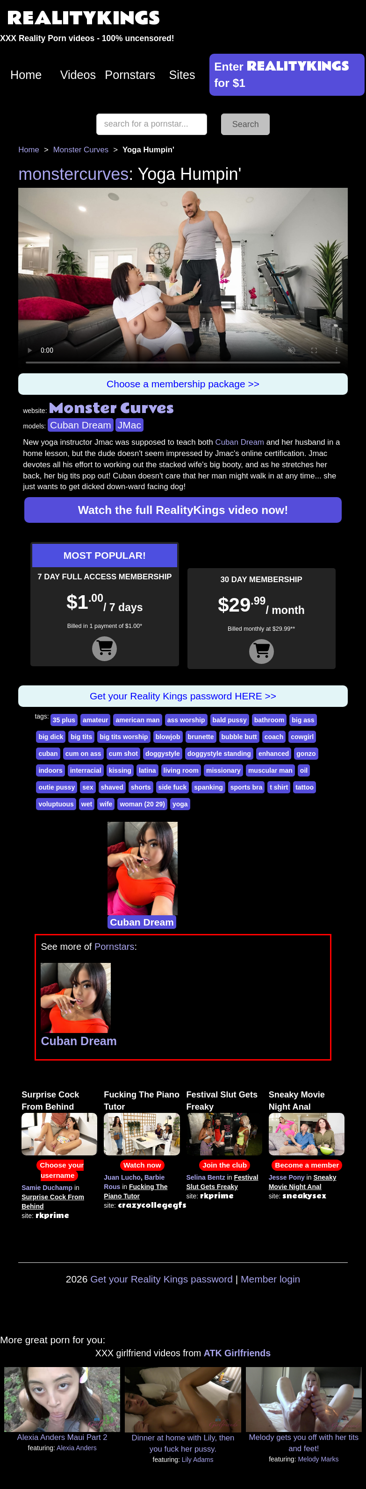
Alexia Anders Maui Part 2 (62, 1437)
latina (147, 770)
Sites (182, 74)
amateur (95, 720)
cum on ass (83, 753)
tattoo (304, 787)
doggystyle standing (219, 753)
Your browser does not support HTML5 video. (183, 280)
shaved (112, 787)
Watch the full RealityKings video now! (183, 510)
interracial (85, 770)
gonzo (306, 753)
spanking (208, 787)
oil (304, 770)
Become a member (307, 1165)
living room (181, 770)
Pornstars (130, 74)
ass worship (186, 720)
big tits (81, 737)
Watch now (142, 1165)
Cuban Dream (80, 425)
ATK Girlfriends (237, 1353)
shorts (141, 787)
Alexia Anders (77, 1448)
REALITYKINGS (83, 18)
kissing (120, 770)
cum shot (123, 753)
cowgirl (302, 737)
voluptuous (55, 804)
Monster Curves (80, 149)
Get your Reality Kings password (161, 1279)
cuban (47, 753)
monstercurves (73, 174)
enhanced (273, 753)
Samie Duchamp (47, 1187)
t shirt (279, 787)
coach (274, 737)
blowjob (168, 737)
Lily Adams (198, 1459)
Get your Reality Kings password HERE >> (183, 696)
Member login (270, 1279)
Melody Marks (318, 1459)
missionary (223, 770)
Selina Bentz (206, 1177)
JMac (129, 425)
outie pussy (56, 787)
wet (86, 804)
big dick (50, 737)
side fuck (172, 787)
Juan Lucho (122, 1177)
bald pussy (230, 720)
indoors (50, 770)
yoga (180, 804)
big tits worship (124, 737)
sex (87, 787)
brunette (201, 737)
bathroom (269, 720)
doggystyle (162, 753)
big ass (303, 720)
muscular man (270, 770)
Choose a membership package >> (183, 383)
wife (106, 804)
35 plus (64, 720)
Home (26, 74)
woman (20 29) (142, 804)
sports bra (246, 787)
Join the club (224, 1165)
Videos (78, 74)
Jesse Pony (287, 1177)
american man (137, 720)
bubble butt (239, 737)
